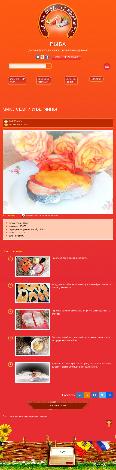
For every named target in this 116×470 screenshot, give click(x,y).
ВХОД (57, 57)
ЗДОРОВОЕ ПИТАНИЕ (44, 80)
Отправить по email (19, 125)
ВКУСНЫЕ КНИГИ (71, 80)
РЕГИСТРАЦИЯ (71, 57)
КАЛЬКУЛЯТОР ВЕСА (17, 80)
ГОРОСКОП (96, 79)
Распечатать (15, 121)
